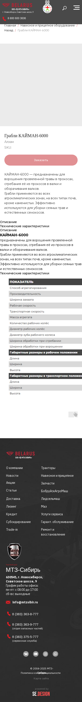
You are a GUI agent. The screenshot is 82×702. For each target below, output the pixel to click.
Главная (10, 25)
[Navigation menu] (76, 8)
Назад (9, 30)
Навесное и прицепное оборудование (48, 25)
